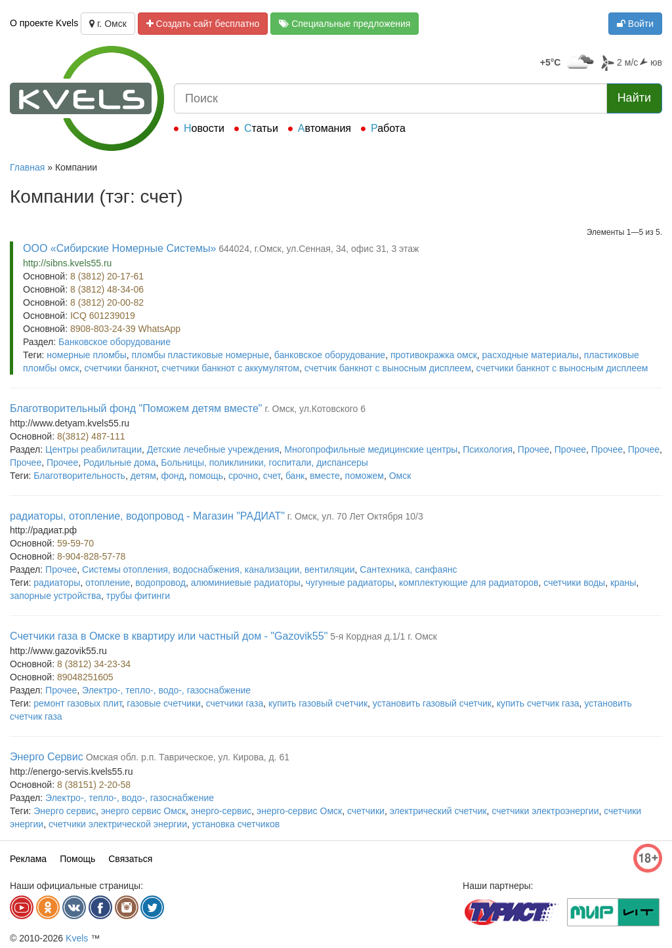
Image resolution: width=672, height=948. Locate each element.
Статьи (261, 128)
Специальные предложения (344, 23)
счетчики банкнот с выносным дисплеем (562, 368)
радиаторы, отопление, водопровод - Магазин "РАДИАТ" (147, 516)
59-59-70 (75, 543)
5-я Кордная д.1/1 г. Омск (383, 636)
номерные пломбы (86, 355)
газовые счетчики (164, 703)
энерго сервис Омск (143, 811)
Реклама (28, 859)
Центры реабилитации (93, 449)
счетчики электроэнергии (545, 811)
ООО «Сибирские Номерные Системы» (119, 248)
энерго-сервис (221, 811)
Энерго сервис (64, 811)
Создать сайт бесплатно (203, 23)
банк (294, 475)
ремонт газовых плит (77, 703)
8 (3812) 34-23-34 (94, 664)
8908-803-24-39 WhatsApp (125, 328)
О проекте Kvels (44, 23)
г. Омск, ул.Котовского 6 (315, 408)
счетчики (366, 811)
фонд (172, 475)
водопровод (160, 582)
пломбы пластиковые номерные (199, 355)
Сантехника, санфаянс (408, 569)
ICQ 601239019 (102, 315)
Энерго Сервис (46, 756)
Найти (634, 97)
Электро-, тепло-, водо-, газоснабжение (166, 690)
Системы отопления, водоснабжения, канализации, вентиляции (218, 569)
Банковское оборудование (114, 342)
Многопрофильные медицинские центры (370, 449)
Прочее (533, 449)
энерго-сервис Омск (299, 811)
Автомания (324, 128)
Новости (204, 128)
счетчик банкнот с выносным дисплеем (387, 368)
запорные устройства (55, 595)
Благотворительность (79, 475)
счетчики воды (574, 582)
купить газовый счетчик (318, 703)
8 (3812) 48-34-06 (107, 289)
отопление (107, 582)
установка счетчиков (236, 824)
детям (143, 475)
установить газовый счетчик (432, 703)
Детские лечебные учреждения (213, 449)
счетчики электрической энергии (118, 824)
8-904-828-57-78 (91, 556)
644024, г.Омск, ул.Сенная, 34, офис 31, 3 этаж (319, 248)
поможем (364, 475)
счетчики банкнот (120, 368)
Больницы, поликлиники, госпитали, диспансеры (264, 462)
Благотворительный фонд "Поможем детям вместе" (136, 408)
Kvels (77, 938)
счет (271, 475)
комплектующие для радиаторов (469, 582)
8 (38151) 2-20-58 (94, 784)
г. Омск (108, 23)
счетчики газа (234, 703)
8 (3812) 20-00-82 (107, 302)
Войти (635, 23)
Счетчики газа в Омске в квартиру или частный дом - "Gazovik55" (168, 636)
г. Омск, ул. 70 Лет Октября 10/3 (355, 516)
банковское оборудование (329, 355)
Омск (400, 475)
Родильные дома (119, 462)
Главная (27, 167)
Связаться (130, 859)
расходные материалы (530, 355)
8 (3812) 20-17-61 (107, 276)
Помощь (77, 859)
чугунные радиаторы (350, 582)
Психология (488, 449)
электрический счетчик (438, 811)
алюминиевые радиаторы (246, 582)
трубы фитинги (138, 595)
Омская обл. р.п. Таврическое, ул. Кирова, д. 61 (187, 757)
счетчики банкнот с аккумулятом (230, 368)
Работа (388, 128)
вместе (325, 475)
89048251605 (85, 677)
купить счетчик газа (538, 703)
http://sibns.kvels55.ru (67, 263)
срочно (243, 475)
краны (623, 582)
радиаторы (56, 582)
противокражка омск (433, 355)
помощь (207, 475)
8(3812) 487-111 (91, 436)
